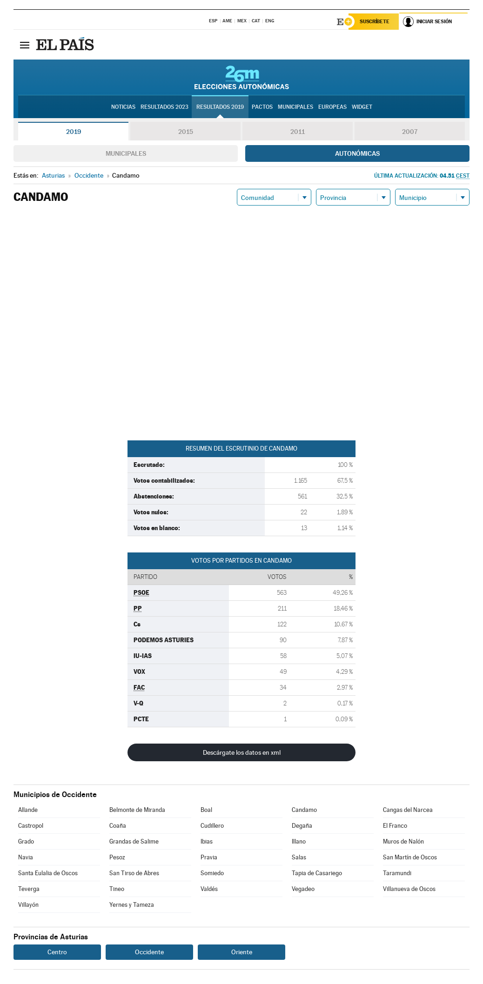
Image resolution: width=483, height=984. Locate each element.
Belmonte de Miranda (137, 810)
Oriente (241, 952)
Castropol (30, 826)
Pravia (209, 857)
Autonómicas (357, 154)
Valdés (209, 889)
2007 (409, 132)
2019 (73, 132)
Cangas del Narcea (408, 810)
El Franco (395, 826)
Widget (362, 107)
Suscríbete (374, 22)
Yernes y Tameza (131, 905)
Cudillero (212, 826)
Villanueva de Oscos (409, 889)
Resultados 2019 (220, 107)
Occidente (149, 952)
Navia (25, 857)
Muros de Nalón (403, 841)
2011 (297, 132)
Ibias (207, 841)
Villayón (28, 905)
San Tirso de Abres (134, 873)
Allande (28, 810)
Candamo (304, 810)
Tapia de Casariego (317, 873)
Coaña (117, 826)
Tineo (116, 889)
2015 (185, 132)
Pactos (262, 107)
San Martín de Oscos (410, 857)
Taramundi (397, 873)
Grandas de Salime (134, 841)
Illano (299, 841)
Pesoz (117, 857)
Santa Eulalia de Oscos (48, 873)
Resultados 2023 (164, 107)
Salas (299, 857)
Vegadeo (303, 889)
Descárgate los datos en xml (242, 753)
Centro (57, 952)
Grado (26, 841)
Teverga (29, 889)
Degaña (302, 826)
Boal (206, 810)
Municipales (126, 154)
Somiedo (212, 873)
